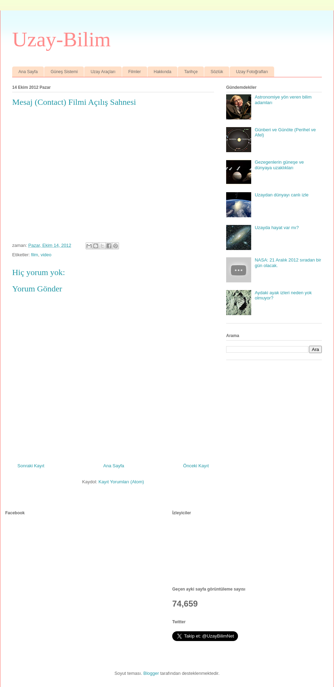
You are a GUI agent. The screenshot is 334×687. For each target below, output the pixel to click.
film (34, 254)
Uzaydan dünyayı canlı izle (282, 194)
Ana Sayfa (28, 71)
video (46, 254)
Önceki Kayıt (196, 465)
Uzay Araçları (102, 71)
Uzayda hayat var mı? (277, 227)
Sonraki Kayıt (30, 465)
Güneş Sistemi (64, 71)
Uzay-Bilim (61, 39)
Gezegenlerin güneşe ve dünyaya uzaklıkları (279, 164)
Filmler (134, 71)
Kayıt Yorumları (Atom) (121, 481)
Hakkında (163, 71)
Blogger (151, 673)
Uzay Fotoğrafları (252, 71)
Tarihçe (191, 71)
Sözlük (216, 71)
